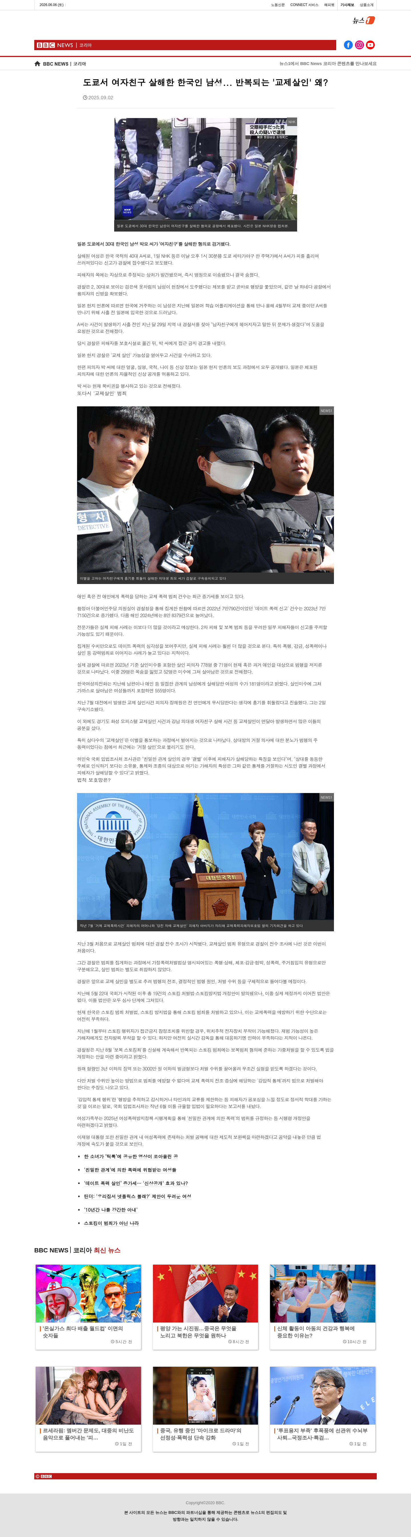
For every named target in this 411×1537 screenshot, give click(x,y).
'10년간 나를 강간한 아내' (111, 1210)
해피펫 (329, 5)
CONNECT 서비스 (305, 5)
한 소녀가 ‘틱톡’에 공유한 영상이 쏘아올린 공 (131, 1156)
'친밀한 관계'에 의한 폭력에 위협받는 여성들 (130, 1170)
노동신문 (278, 5)
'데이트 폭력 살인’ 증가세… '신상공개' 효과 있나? (136, 1183)
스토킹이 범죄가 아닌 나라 (111, 1223)
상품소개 (367, 5)
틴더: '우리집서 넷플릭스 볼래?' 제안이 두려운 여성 (137, 1196)
